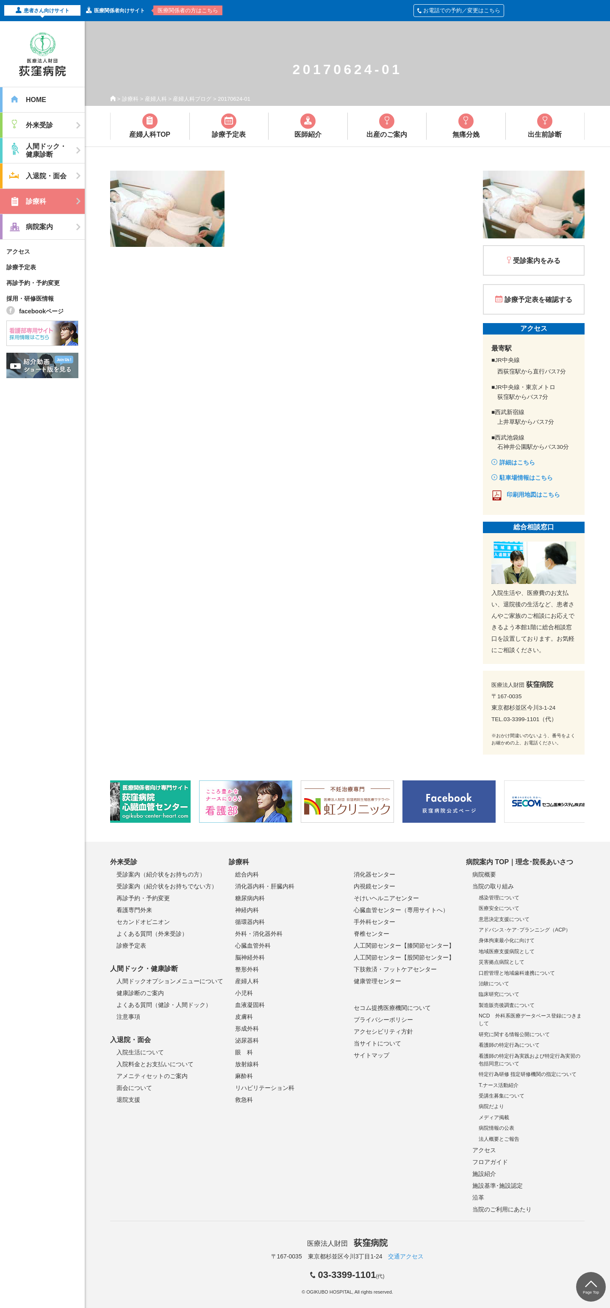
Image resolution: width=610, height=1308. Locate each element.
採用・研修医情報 (30, 298)
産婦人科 (156, 99)
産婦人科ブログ (192, 99)
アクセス (18, 251)
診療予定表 (21, 267)
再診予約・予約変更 (33, 282)
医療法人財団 (347, 1243)
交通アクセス (406, 1256)
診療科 (130, 99)
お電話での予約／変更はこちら (458, 10)
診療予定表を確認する (538, 299)
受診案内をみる (536, 260)
